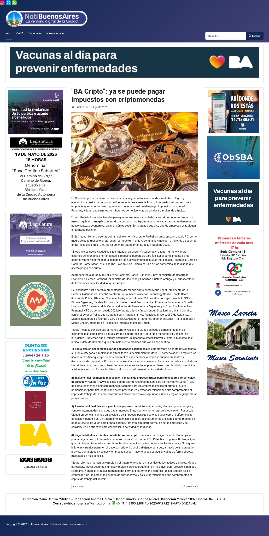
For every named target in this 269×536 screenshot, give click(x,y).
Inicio (8, 33)
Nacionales (34, 33)
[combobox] (225, 36)
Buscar (255, 35)
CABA (19, 33)
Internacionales (55, 33)
